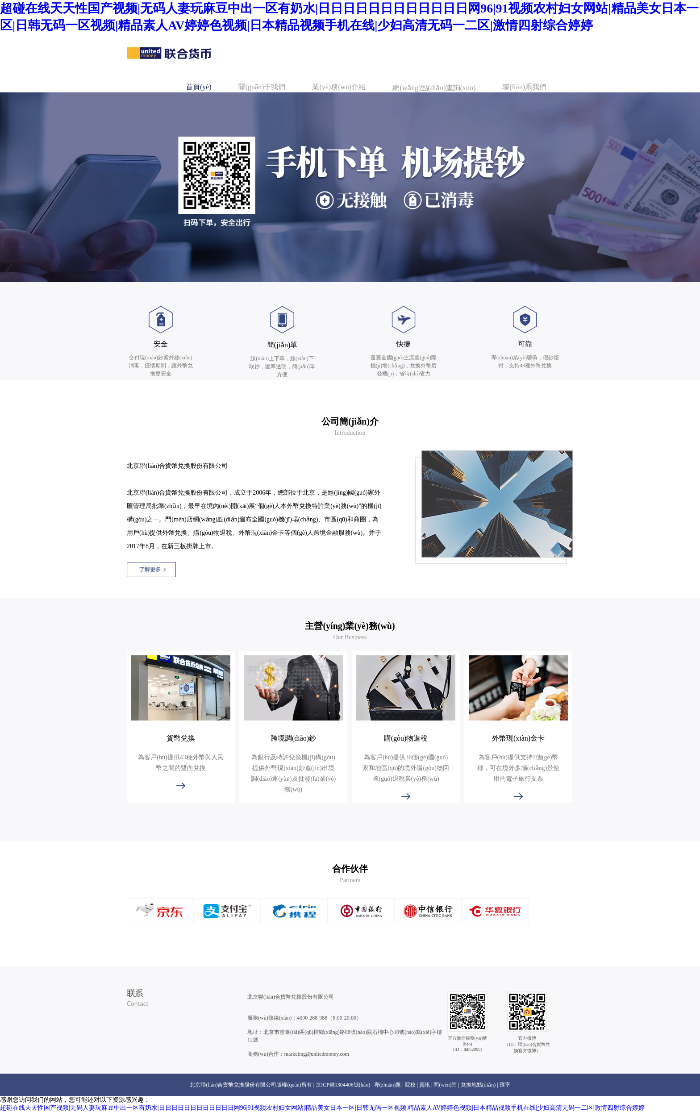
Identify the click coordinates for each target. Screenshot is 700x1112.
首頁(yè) (199, 87)
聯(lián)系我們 (524, 87)
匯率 (505, 1085)
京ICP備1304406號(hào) (343, 1085)
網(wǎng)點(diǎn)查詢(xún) (433, 88)
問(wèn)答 (445, 1085)
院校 (410, 1085)
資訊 (424, 1085)
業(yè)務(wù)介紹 (339, 87)
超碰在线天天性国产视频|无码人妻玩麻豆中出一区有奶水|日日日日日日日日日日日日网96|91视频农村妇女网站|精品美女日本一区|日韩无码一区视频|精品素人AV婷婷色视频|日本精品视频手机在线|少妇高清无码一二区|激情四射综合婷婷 (322, 1107)
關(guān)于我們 (262, 87)
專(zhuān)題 (387, 1085)
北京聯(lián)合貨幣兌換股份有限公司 (290, 997)
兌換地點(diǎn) (478, 1085)
